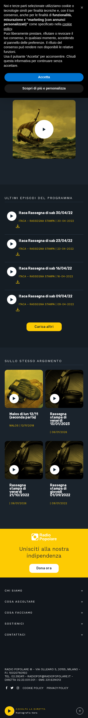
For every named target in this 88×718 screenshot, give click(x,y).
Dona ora (44, 568)
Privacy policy (57, 688)
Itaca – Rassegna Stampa (37, 220)
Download (17, 226)
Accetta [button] (44, 77)
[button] (82, 7)
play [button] (9, 711)
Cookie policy (33, 688)
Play (44, 129)
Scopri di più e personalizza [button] (43, 88)
